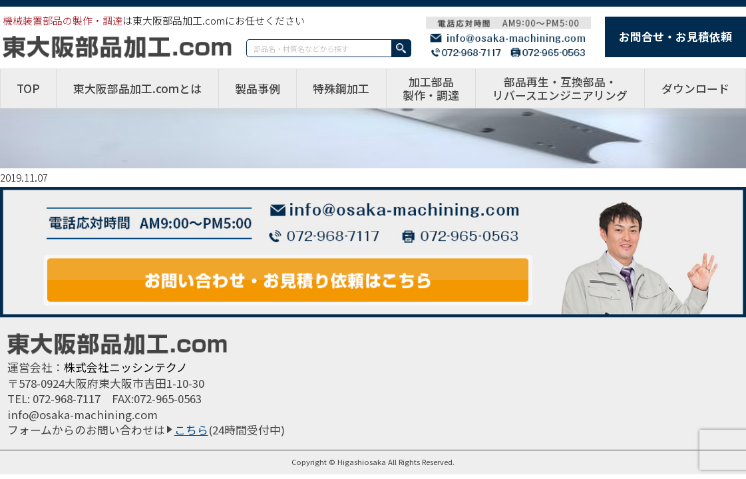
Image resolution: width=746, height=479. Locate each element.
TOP (28, 88)
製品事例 (257, 88)
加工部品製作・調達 (431, 88)
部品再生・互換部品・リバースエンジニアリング (560, 88)
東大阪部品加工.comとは (137, 88)
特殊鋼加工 (341, 88)
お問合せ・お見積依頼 (675, 37)
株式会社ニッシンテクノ (126, 367)
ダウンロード (695, 88)
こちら (191, 430)
